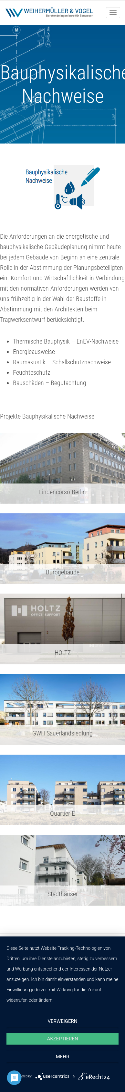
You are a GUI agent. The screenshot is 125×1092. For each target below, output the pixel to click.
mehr (62, 1057)
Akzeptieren (62, 1039)
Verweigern (63, 1021)
